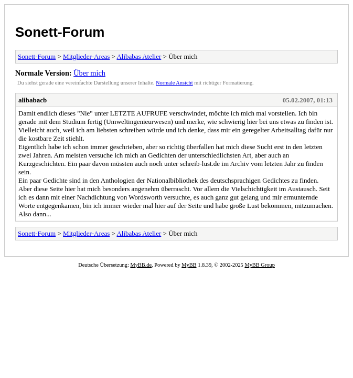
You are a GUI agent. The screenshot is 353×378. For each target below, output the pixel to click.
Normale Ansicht (174, 83)
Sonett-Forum (59, 32)
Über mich (89, 73)
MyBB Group (259, 265)
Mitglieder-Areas (86, 56)
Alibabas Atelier (138, 56)
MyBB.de (141, 265)
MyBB (188, 265)
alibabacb (32, 100)
